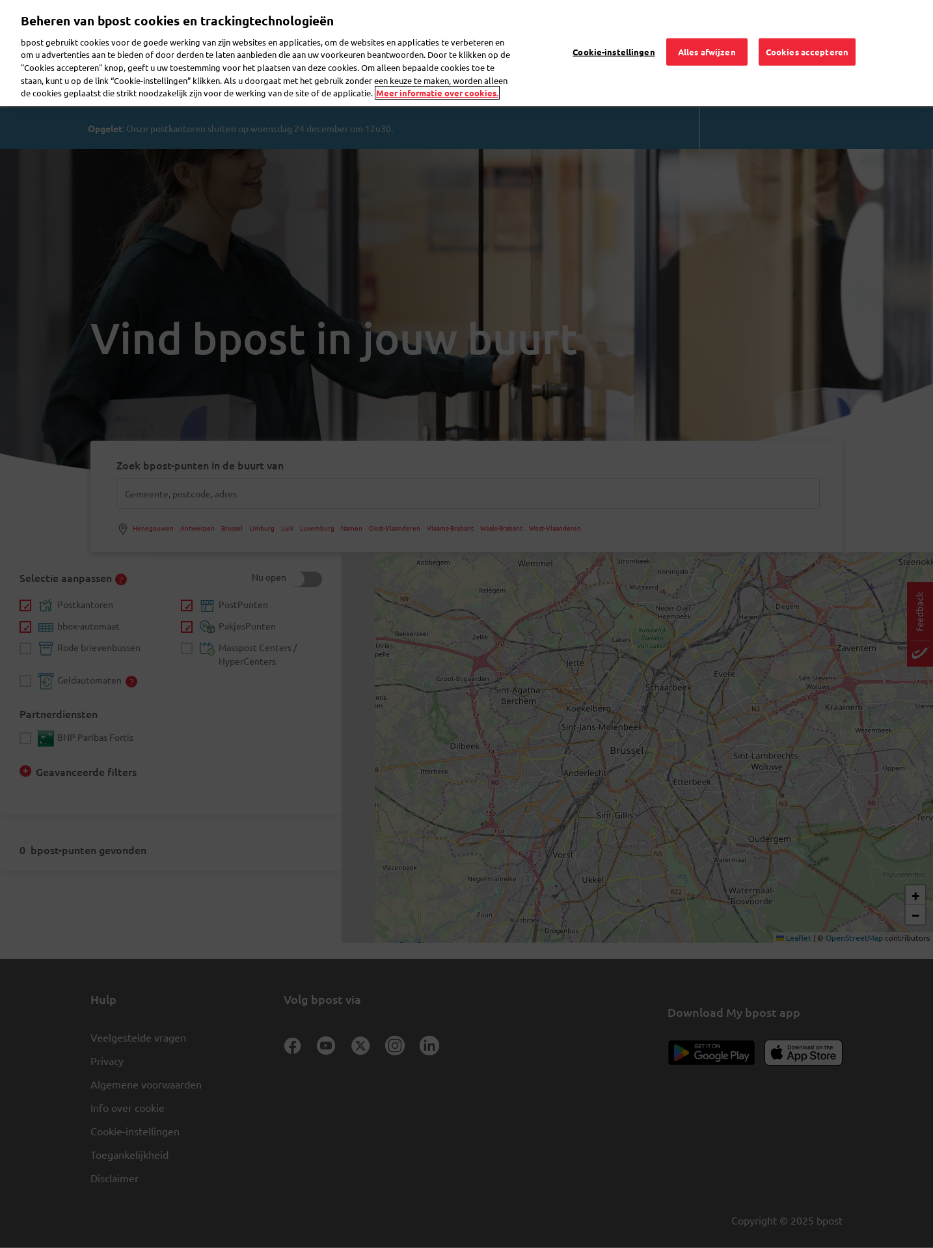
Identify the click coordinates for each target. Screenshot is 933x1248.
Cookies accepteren (807, 32)
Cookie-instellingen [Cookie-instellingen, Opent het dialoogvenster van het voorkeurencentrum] (614, 32)
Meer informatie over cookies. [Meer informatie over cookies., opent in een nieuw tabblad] (437, 73)
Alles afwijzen (707, 32)
